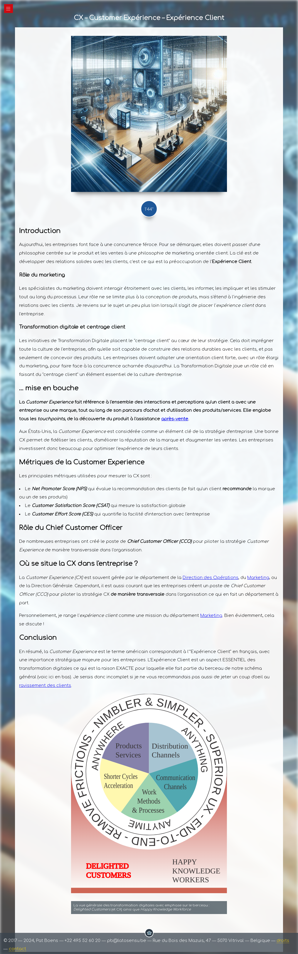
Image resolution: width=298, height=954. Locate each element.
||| (8, 8)
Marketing (258, 577)
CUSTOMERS (108, 875)
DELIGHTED (107, 866)
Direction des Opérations (210, 577)
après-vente (174, 418)
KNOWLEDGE (196, 871)
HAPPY (184, 862)
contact (17, 948)
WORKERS (190, 880)
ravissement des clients (45, 685)
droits (283, 940)
